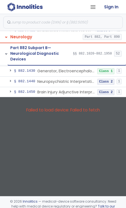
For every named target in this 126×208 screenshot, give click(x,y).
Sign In (111, 7)
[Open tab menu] (93, 7)
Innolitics (30, 201)
